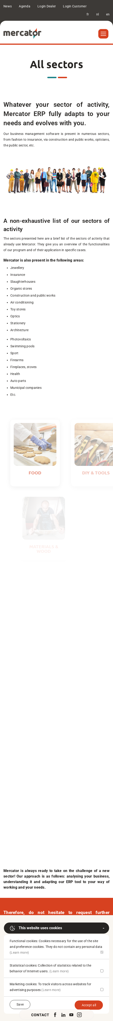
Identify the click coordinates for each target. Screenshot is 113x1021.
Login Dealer (46, 6)
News (7, 6)
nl (97, 14)
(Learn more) (19, 952)
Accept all (89, 1005)
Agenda (24, 6)
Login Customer (75, 6)
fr (88, 14)
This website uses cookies (36, 928)
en (108, 14)
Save (20, 1004)
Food (40, 472)
